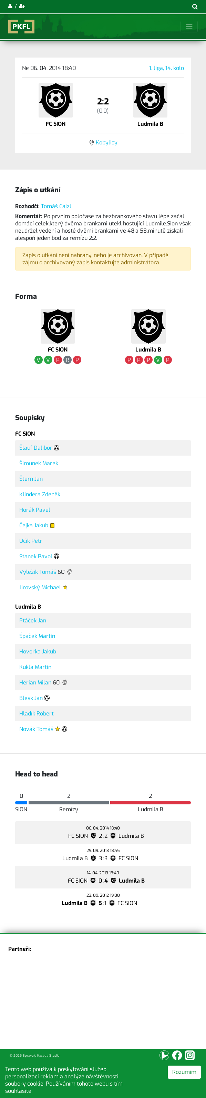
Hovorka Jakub (37, 651)
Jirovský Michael (40, 587)
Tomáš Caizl (56, 206)
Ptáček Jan (32, 620)
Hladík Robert (36, 713)
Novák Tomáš (36, 729)
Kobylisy (106, 142)
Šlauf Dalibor (35, 447)
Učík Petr (30, 541)
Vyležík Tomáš (37, 572)
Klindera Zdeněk (39, 494)
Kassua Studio (48, 1055)
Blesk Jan (31, 698)
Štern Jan (31, 478)
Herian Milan (35, 682)
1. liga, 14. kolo (166, 68)
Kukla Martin (35, 667)
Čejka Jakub (33, 525)
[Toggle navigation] (189, 26)
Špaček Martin (37, 636)
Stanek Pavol (35, 556)
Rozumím (184, 1072)
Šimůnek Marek (38, 463)
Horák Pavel (34, 510)
